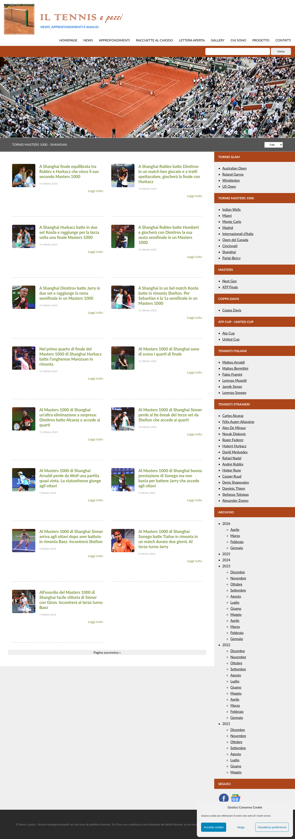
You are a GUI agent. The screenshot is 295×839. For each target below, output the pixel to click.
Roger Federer (233, 440)
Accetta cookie (214, 827)
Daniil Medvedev (235, 452)
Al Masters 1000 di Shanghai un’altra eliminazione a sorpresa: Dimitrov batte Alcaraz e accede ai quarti (69, 417)
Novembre (238, 578)
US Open (229, 186)
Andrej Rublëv (233, 464)
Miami (227, 215)
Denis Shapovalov (235, 482)
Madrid (227, 228)
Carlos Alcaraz (233, 416)
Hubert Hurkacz (234, 446)
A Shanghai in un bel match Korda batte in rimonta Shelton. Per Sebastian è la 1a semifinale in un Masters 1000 (168, 296)
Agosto (235, 596)
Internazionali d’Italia (237, 234)
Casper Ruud (231, 476)
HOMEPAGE (68, 40)
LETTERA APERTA (192, 40)
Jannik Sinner (232, 386)
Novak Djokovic (234, 434)
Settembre (238, 590)
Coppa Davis (231, 310)
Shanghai (229, 252)
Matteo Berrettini (235, 368)
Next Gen (229, 281)
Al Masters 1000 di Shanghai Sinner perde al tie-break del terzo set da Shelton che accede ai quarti (170, 414)
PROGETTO (260, 40)
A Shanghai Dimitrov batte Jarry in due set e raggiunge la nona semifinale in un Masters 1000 (69, 293)
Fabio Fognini (232, 374)
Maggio (235, 614)
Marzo (235, 536)
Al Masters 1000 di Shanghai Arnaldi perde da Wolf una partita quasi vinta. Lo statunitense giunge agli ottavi (70, 478)
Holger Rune (231, 470)
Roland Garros (233, 174)
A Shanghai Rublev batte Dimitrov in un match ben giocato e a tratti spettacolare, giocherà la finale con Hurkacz (169, 174)
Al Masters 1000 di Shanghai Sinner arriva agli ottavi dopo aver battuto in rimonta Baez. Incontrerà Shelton (71, 536)
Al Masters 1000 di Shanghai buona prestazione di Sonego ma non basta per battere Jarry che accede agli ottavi (170, 478)
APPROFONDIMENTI (114, 40)
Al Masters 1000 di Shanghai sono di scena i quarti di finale (169, 351)
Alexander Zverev (235, 500)
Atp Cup (228, 333)
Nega (241, 827)
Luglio (234, 602)
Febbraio (237, 542)
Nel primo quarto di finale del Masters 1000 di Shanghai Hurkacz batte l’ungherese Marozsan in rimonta (70, 356)
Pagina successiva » (107, 652)
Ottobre (236, 584)
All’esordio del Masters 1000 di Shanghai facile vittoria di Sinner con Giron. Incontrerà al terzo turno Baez (71, 600)
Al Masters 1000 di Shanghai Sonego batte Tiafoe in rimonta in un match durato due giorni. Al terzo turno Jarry (168, 539)
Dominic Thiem (233, 488)
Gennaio (236, 548)
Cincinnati (229, 246)
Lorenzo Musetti (234, 380)
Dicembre (237, 572)
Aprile (234, 530)
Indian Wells (231, 209)
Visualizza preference (272, 827)
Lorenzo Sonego (234, 392)
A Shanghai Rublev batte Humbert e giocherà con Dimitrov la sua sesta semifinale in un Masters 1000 (169, 235)
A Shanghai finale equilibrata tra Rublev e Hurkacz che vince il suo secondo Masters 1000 (69, 171)
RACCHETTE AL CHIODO (154, 40)
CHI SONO (238, 40)
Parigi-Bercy (231, 258)
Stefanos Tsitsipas (235, 494)
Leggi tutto (95, 191)
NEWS (88, 40)
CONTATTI (283, 40)
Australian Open (234, 168)
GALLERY (218, 40)
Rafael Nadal (231, 458)
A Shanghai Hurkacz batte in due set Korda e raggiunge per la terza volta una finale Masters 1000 (69, 232)
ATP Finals (230, 287)
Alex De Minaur (234, 428)
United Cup (230, 339)
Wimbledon (231, 180)
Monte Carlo (231, 222)
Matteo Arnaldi (233, 362)
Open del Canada (235, 240)
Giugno (235, 608)
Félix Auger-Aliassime (238, 422)
